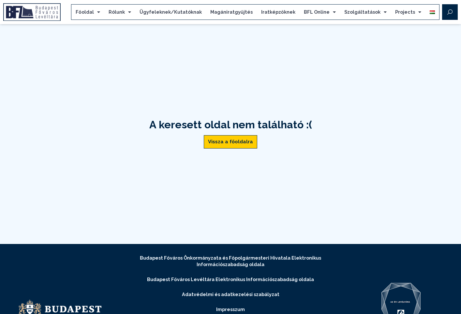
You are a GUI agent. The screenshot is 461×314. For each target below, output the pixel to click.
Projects (408, 12)
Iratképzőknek (278, 12)
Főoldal (88, 12)
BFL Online (320, 12)
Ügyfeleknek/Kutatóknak (171, 12)
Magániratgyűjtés (231, 12)
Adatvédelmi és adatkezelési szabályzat (230, 294)
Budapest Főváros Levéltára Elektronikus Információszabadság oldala (230, 279)
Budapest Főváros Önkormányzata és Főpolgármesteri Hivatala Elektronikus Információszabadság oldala (230, 261)
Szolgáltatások (365, 12)
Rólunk (120, 12)
